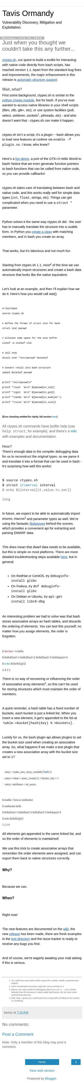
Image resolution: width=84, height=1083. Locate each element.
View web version (42, 1070)
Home (41, 1062)
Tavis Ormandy (28, 13)
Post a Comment (17, 1034)
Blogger (50, 1078)
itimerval (29, 485)
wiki (74, 431)
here (54, 416)
